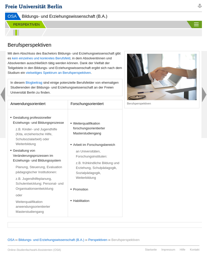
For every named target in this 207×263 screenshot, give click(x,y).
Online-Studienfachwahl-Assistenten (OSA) (34, 249)
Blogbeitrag (34, 82)
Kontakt (194, 249)
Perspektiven (97, 240)
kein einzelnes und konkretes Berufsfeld (41, 58)
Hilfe (182, 249)
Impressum (168, 249)
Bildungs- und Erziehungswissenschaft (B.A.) (51, 240)
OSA (12, 16)
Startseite (151, 249)
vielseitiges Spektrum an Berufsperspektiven (58, 73)
